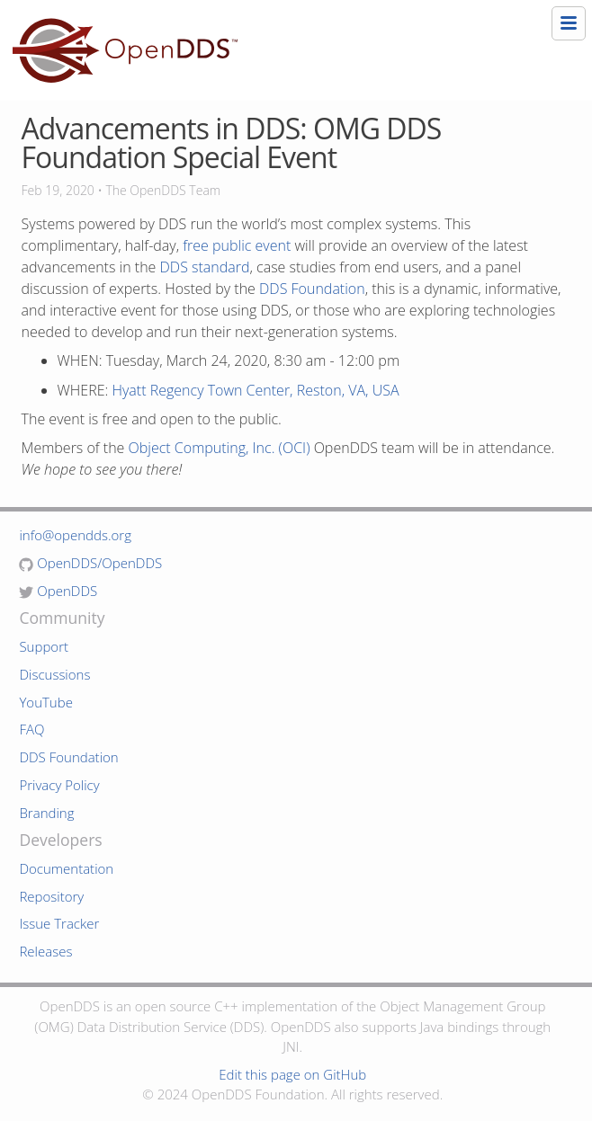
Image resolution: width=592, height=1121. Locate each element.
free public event (237, 245)
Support (43, 646)
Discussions (54, 674)
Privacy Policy (59, 785)
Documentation (66, 868)
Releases (45, 951)
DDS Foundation (312, 288)
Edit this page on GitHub (292, 1074)
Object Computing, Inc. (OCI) (219, 448)
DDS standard (205, 267)
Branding (46, 813)
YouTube (45, 702)
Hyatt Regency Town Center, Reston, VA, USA (255, 390)
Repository (51, 896)
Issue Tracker (59, 923)
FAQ (31, 729)
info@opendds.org (75, 535)
